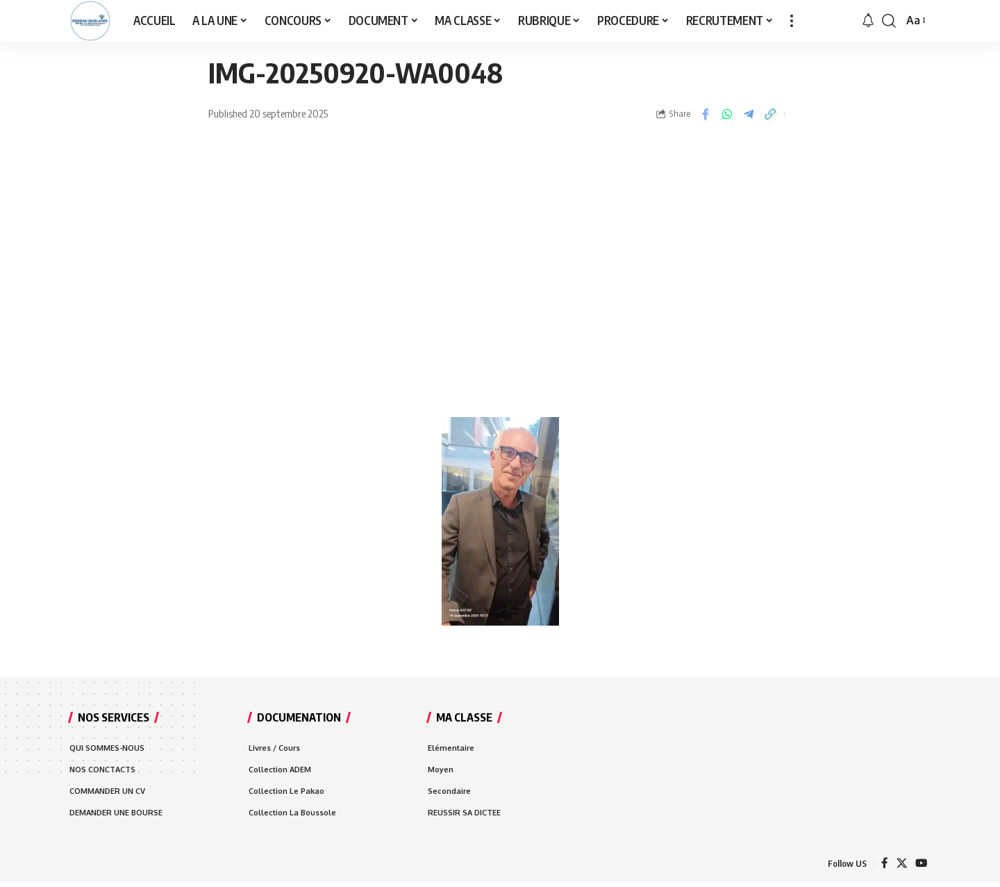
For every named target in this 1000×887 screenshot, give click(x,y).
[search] (889, 21)
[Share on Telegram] (748, 114)
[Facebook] (883, 866)
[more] (791, 21)
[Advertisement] (500, 285)
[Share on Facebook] (705, 114)
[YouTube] (921, 866)
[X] (901, 866)
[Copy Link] (770, 114)
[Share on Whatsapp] (727, 114)
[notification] (868, 21)
